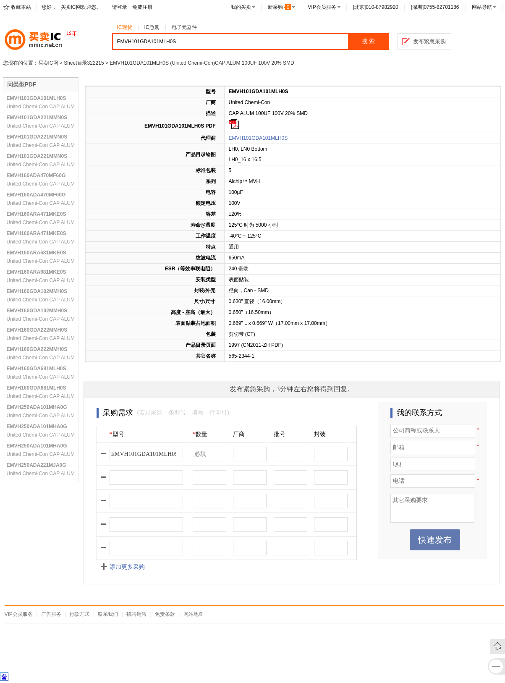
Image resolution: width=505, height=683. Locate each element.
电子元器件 (184, 27)
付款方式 (79, 614)
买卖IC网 (48, 63)
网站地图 (193, 614)
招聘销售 (136, 614)
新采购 (279, 7)
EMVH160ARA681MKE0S (36, 253)
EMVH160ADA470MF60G (36, 175)
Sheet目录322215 (84, 63)
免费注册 (142, 7)
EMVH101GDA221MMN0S (37, 117)
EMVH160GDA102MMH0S (37, 291)
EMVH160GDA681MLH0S (36, 369)
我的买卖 (241, 7)
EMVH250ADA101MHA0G (37, 407)
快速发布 (435, 539)
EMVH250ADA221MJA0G (36, 465)
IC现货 (124, 27)
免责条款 (165, 614)
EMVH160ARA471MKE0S (36, 214)
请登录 (119, 7)
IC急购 (152, 27)
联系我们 (108, 614)
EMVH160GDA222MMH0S (37, 330)
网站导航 (482, 7)
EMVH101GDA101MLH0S (258, 138)
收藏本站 (21, 7)
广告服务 (51, 614)
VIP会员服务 (322, 7)
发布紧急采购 (429, 41)
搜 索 (368, 41)
